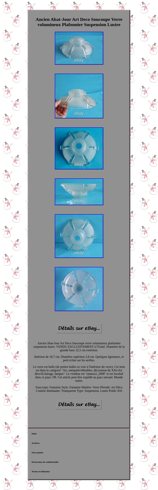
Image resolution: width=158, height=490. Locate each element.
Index (34, 433)
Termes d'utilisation (41, 471)
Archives (36, 443)
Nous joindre (37, 452)
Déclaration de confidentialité (45, 462)
